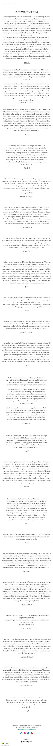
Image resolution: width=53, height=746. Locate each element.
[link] (9, 4)
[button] (49, 3)
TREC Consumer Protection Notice (26, 729)
